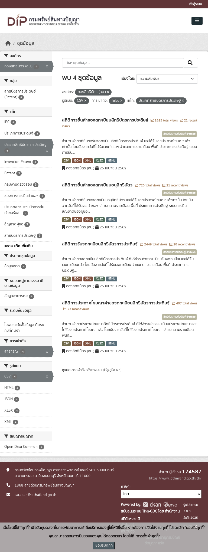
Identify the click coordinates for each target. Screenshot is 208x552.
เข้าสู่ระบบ (195, 4)
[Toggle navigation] (197, 21)
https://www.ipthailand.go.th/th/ (175, 478)
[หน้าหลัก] (8, 43)
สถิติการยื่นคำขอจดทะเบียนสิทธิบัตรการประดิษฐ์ (105, 120)
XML (88, 161)
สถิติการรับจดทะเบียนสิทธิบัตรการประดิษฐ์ (100, 244)
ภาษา (125, 486)
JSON (77, 161)
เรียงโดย (127, 78)
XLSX (99, 161)
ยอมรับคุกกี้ (104, 545)
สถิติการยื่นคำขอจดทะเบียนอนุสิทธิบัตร (98, 185)
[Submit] (190, 63)
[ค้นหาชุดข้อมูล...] (123, 63)
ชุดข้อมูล (25, 43)
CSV (66, 161)
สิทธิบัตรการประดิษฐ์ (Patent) (179, 134)
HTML (111, 161)
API (100, 369)
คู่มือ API (115, 369)
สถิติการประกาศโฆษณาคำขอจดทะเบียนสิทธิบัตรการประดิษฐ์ (116, 303)
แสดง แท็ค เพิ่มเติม (18, 246)
